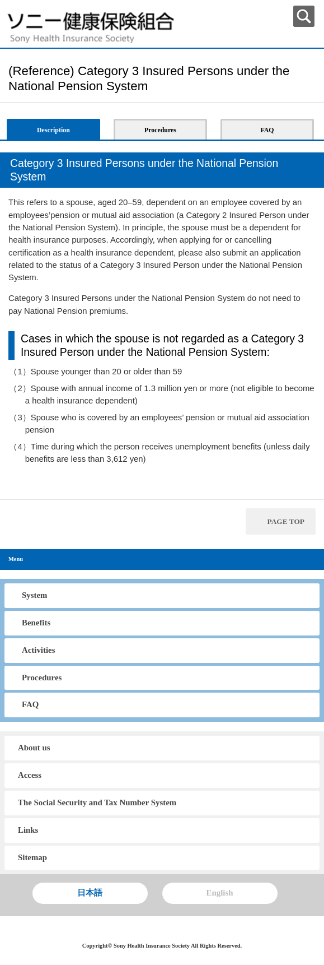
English (219, 892)
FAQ (30, 704)
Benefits (36, 622)
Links (28, 829)
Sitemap (32, 857)
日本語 (89, 892)
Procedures (42, 677)
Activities (38, 650)
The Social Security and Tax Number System (97, 802)
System (34, 595)
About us (34, 747)
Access (29, 775)
